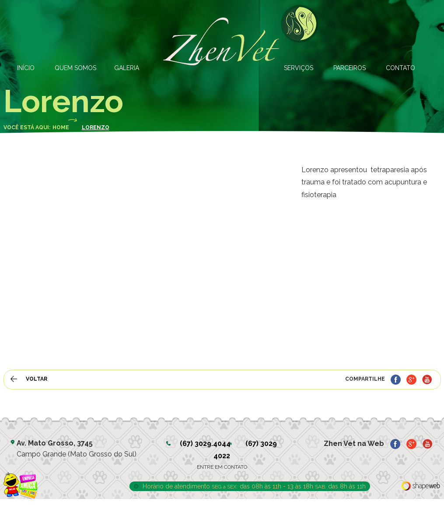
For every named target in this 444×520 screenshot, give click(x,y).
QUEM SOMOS (75, 67)
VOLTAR (36, 379)
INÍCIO (26, 67)
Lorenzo (95, 127)
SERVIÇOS (298, 67)
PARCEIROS (349, 67)
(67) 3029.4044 (205, 443)
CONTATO (400, 67)
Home (60, 127)
